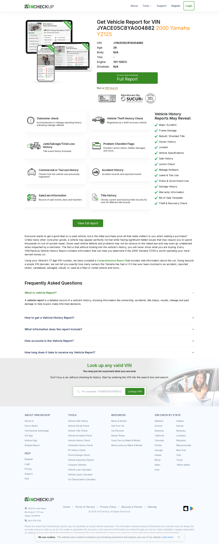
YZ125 (104, 34)
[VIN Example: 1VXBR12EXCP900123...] (98, 391)
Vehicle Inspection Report (81, 460)
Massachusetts (183, 445)
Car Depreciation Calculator (82, 479)
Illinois (158, 460)
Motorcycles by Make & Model (126, 445)
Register (176, 5)
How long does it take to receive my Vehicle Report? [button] (60, 352)
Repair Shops (118, 435)
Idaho (157, 464)
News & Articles (119, 421)
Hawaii (158, 455)
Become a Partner (132, 506)
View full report (88, 223)
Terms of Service (85, 506)
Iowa (157, 469)
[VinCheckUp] (39, 5)
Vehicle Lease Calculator (80, 474)
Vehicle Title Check (78, 430)
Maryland (181, 440)
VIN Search (111, 88)
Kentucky (181, 430)
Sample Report (32, 445)
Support (161, 5)
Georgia (159, 450)
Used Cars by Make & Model (125, 440)
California (159, 435)
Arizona (158, 425)
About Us (29, 421)
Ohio (178, 455)
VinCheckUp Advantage (37, 430)
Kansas (180, 425)
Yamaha (180, 28)
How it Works (31, 425)
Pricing (28, 469)
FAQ (27, 478)
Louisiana (181, 435)
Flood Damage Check (79, 455)
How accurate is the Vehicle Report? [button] (49, 340)
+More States (183, 464)
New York (181, 450)
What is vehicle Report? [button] (41, 292)
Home (66, 506)
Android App (31, 440)
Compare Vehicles (77, 464)
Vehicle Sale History (78, 421)
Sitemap (152, 506)
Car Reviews (117, 430)
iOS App (29, 435)
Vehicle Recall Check (78, 425)
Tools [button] (146, 5)
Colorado (159, 440)
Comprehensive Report (111, 260)
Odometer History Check (80, 445)
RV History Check (77, 450)
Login (189, 5)
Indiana (180, 421)
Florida (158, 445)
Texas (179, 460)
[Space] (39, 498)
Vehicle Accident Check (80, 435)
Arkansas (159, 430)
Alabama (159, 421)
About (134, 5)
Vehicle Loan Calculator (80, 469)
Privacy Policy (108, 506)
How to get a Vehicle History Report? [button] (49, 317)
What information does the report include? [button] (53, 329)
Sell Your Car (117, 425)
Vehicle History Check (79, 440)
